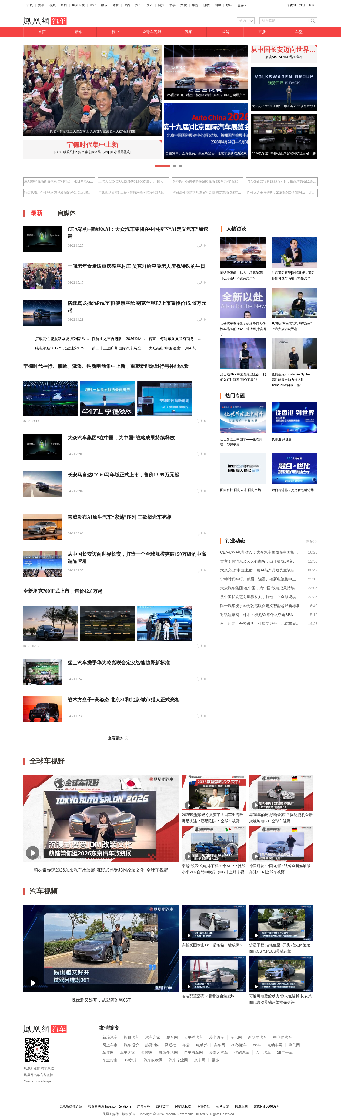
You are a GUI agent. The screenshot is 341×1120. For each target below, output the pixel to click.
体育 (115, 5)
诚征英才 (162, 1106)
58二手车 (285, 1052)
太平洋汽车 (193, 1037)
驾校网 (147, 1052)
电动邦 (202, 1045)
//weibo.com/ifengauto (39, 1081)
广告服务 (143, 1106)
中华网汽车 (282, 1037)
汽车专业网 (178, 1060)
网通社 (170, 1045)
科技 (161, 5)
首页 (29, 5)
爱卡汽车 (216, 1037)
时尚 (127, 5)
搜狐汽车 (131, 1037)
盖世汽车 (263, 1052)
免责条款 (203, 1106)
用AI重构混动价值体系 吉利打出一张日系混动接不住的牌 (59, 181)
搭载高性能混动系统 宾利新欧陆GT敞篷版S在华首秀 (208, 192)
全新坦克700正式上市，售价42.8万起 (62, 591)
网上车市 (110, 1045)
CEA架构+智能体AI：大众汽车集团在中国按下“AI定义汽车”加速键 (260, 552)
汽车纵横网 (153, 1060)
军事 (172, 5)
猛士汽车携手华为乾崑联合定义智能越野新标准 (119, 662)
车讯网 (236, 1037)
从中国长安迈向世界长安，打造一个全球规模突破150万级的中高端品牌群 (260, 597)
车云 (186, 1045)
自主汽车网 (193, 1052)
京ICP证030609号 (267, 1106)
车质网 (108, 1052)
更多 (241, 5)
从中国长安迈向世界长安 (284, 49)
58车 (257, 1045)
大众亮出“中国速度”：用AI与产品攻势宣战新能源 (189, 348)
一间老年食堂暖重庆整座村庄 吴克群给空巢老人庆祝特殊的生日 (136, 266)
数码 (229, 5)
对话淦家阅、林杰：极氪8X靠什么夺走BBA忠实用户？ (260, 615)
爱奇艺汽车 (218, 1052)
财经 (93, 5)
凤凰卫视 (78, 5)
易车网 (172, 1037)
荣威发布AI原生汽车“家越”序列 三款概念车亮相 (120, 517)
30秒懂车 (239, 1045)
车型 (299, 32)
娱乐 (104, 5)
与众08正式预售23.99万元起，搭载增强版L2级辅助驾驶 (282, 181)
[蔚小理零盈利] (120, 152)
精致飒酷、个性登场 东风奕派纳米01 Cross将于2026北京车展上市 (59, 192)
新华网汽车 (257, 1037)
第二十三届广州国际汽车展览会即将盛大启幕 (130, 348)
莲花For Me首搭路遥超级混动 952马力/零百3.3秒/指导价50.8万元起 (208, 181)
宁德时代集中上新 (92, 144)
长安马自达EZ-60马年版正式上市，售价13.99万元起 (123, 474)
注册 (302, 5)
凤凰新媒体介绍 (70, 1106)
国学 (218, 5)
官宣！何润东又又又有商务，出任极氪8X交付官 (189, 339)
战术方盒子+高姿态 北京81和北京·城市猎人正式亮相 (124, 699)
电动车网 (274, 1045)
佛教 (206, 5)
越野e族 (152, 1045)
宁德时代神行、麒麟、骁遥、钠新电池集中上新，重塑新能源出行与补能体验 (106, 366)
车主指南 (110, 1060)
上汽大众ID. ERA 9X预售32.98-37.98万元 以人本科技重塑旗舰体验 (133, 181)
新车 (78, 32)
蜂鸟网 (294, 1045)
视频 (52, 5)
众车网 (199, 1060)
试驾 (225, 32)
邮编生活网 (168, 1052)
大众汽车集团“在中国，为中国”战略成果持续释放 (121, 437)
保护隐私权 (183, 1106)
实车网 (219, 1045)
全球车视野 (151, 32)
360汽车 (131, 1060)
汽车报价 (131, 1045)
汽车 (138, 5)
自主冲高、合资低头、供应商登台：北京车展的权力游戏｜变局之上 (260, 623)
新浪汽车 (110, 1037)
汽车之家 (152, 1037)
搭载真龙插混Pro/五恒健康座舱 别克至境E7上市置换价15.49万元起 (133, 192)
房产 (149, 5)
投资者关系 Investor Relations (109, 1106)
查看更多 (115, 738)
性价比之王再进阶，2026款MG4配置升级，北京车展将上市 (282, 192)
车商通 (292, 5)
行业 (115, 32)
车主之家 (127, 1052)
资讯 (41, 5)
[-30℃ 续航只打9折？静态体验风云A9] (81, 152)
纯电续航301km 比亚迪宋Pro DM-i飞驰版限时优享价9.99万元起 (88, 348)
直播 (64, 5)
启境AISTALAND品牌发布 (284, 57)
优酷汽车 (241, 1052)
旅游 (195, 5)
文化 (183, 5)
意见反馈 (222, 1106)
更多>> (311, 542)
